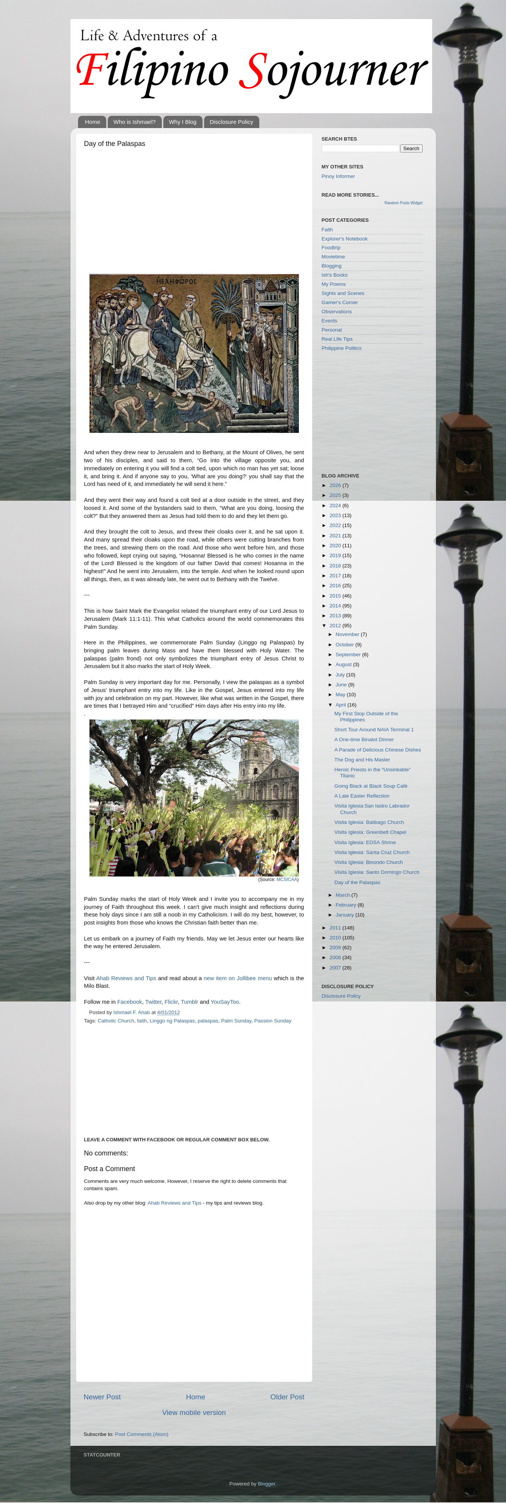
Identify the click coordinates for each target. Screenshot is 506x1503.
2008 (335, 957)
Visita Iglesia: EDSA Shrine (365, 842)
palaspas (208, 1021)
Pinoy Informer (338, 176)
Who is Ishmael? (134, 122)
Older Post (287, 1397)
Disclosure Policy (231, 122)
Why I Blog (183, 122)
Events (329, 321)
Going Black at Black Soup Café (370, 786)
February (347, 905)
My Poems (334, 284)
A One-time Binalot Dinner (364, 739)
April (342, 705)
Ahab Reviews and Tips (126, 978)
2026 (335, 485)
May (341, 694)
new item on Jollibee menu (238, 978)
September (349, 654)
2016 (335, 585)
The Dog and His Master (362, 760)
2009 (335, 947)
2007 (335, 968)
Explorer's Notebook (345, 239)
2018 (335, 566)
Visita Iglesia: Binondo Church (368, 862)
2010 (335, 938)
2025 (335, 495)
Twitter (153, 1002)
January (346, 915)
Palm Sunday (236, 1021)
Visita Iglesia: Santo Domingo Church (376, 872)
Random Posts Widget (404, 203)
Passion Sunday (273, 1021)
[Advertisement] (194, 208)
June (342, 684)
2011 (335, 928)
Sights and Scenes (343, 293)
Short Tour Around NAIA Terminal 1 (374, 729)
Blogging (332, 266)
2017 (335, 575)
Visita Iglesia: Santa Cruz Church (372, 852)
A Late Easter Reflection (361, 796)
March (343, 895)
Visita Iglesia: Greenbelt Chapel (370, 832)
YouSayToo (225, 1002)
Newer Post (102, 1397)
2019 (335, 555)
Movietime (333, 257)
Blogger (266, 1484)
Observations (337, 311)
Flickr (171, 1002)
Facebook (129, 1002)
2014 (335, 606)
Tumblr (189, 1002)
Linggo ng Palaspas (172, 1021)
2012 (335, 625)
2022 (335, 525)
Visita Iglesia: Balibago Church (369, 822)
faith (142, 1021)
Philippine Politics (342, 348)
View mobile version (194, 1412)
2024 (335, 505)
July (341, 675)
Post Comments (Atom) (141, 1434)
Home (92, 122)
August (344, 664)
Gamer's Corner (340, 302)
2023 (335, 515)
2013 (335, 616)
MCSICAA (286, 879)
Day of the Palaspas (357, 882)
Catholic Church (116, 1021)
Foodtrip (331, 247)
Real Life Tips (337, 339)
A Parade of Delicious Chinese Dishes (377, 750)
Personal (332, 330)
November (348, 634)
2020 (335, 545)
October (346, 644)
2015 (335, 596)
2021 (335, 535)
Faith (327, 229)
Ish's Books (335, 275)
